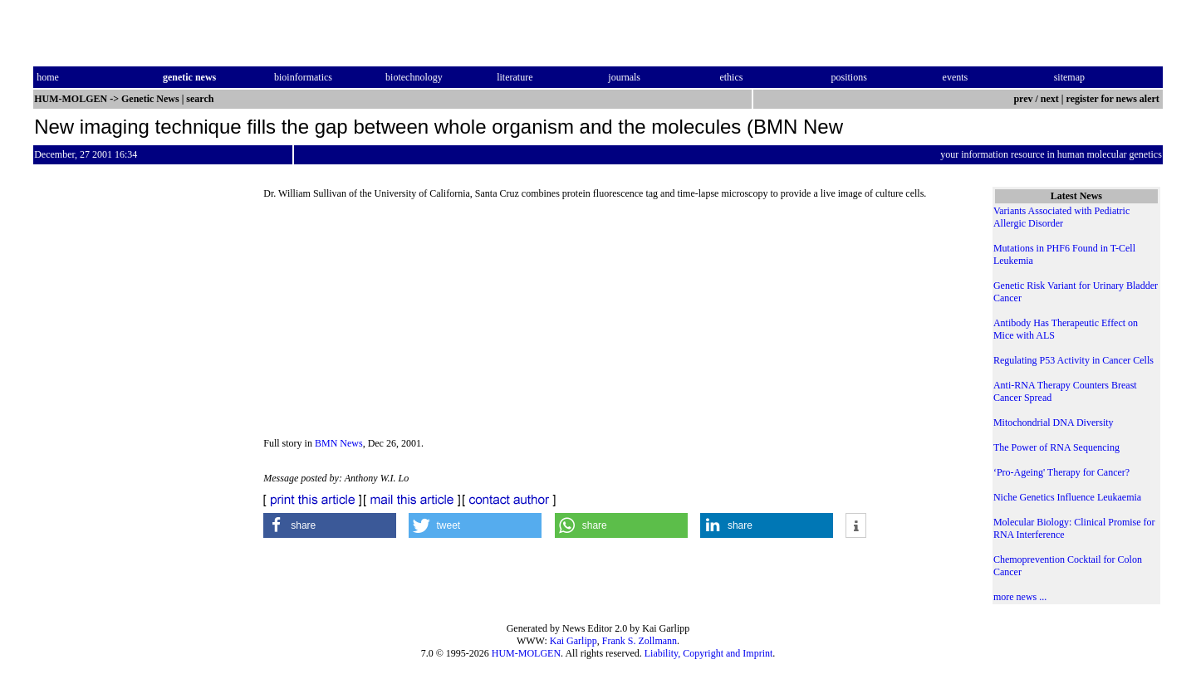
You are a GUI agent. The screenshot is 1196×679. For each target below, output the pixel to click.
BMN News (339, 443)
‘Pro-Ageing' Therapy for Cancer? (1061, 472)
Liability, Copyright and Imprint (709, 653)
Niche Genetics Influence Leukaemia (1067, 497)
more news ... (1019, 597)
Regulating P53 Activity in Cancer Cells (1073, 360)
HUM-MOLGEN (526, 653)
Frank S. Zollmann (639, 641)
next (1050, 99)
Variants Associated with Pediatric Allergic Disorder (1061, 217)
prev (1022, 99)
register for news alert (1114, 99)
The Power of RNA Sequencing (1056, 447)
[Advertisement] (614, 323)
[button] (329, 525)
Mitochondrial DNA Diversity (1053, 422)
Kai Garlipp (573, 641)
